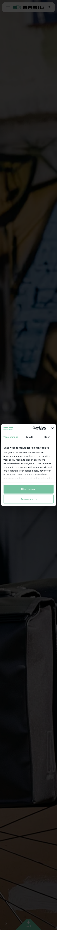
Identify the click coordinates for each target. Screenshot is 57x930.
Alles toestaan (28, 489)
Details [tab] (29, 436)
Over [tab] (47, 436)
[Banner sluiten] (52, 428)
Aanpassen (29, 499)
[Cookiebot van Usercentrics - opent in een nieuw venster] (34, 428)
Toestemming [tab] (10, 436)
